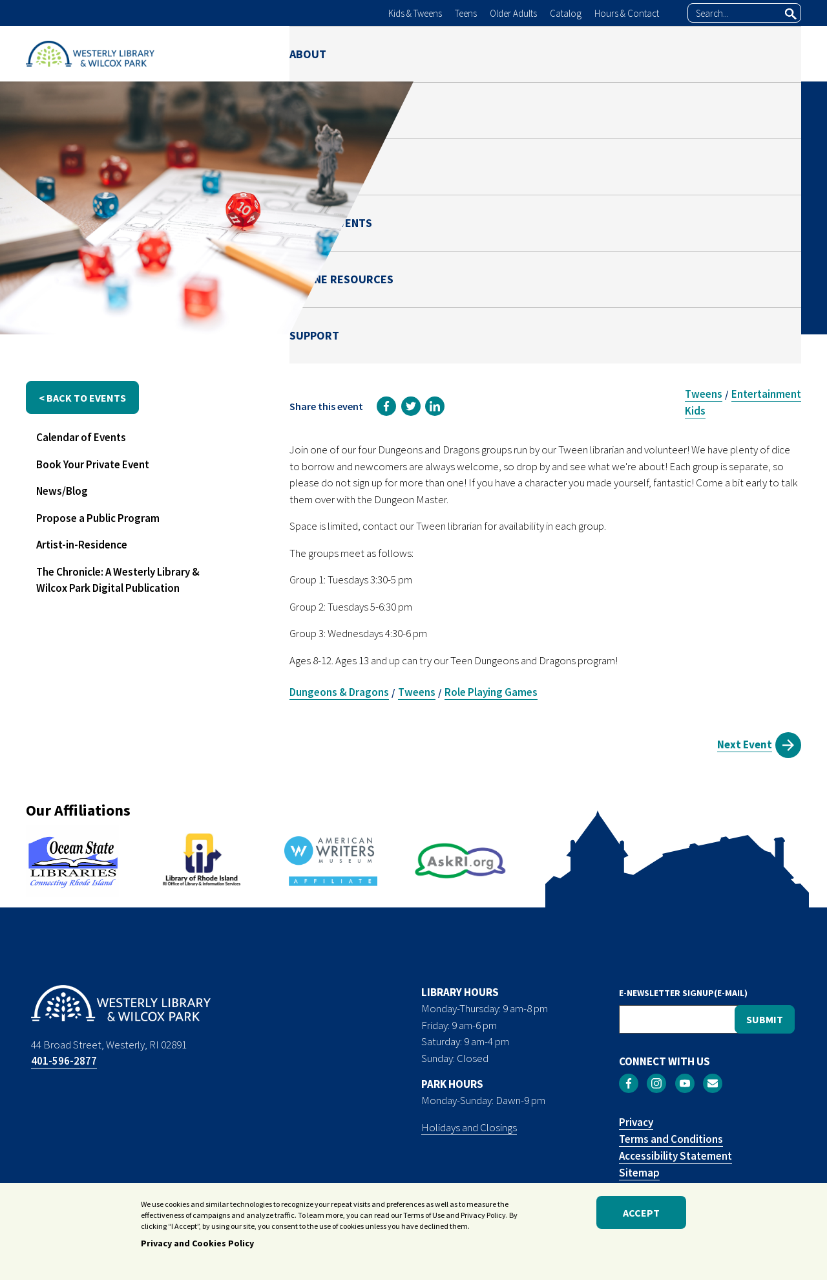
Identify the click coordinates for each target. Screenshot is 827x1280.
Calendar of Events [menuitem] (81, 437)
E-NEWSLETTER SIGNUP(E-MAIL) (683, 993)
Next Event (744, 744)
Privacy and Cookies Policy (197, 1246)
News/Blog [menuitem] (62, 491)
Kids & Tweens (415, 13)
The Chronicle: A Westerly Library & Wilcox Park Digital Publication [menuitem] (118, 580)
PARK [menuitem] (450, 53)
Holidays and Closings (469, 1127)
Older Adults (513, 13)
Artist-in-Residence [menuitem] (81, 544)
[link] (386, 406)
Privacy (636, 1122)
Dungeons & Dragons (339, 692)
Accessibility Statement (675, 1156)
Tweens (703, 394)
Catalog (565, 13)
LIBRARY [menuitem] (381, 53)
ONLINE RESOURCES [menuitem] (666, 53)
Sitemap (639, 1173)
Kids (695, 411)
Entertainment (766, 394)
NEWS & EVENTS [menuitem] (538, 53)
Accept (641, 1215)
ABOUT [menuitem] (307, 53)
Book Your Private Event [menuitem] (92, 464)
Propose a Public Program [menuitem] (98, 518)
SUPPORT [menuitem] (776, 53)
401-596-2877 (64, 1061)
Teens (466, 13)
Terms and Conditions (671, 1139)
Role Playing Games (491, 692)
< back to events (82, 397)
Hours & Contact (626, 13)
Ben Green (648, 250)
